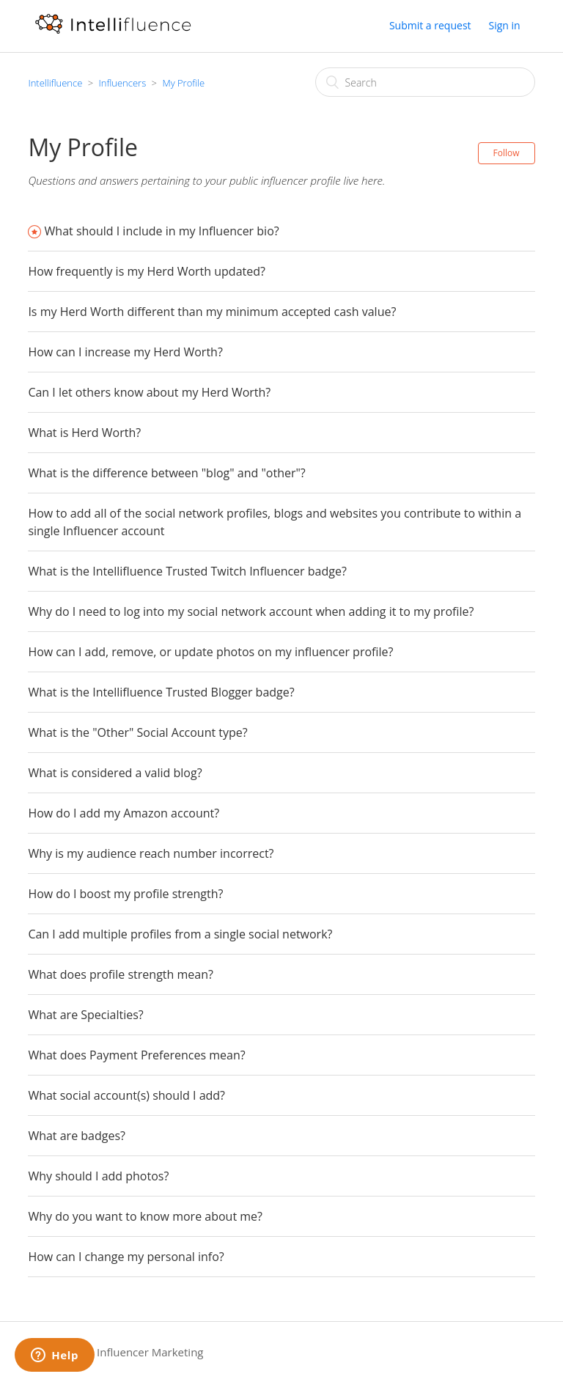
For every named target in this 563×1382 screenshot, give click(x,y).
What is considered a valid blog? (115, 773)
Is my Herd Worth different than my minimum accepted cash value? (212, 312)
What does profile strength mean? (120, 974)
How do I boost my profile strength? (125, 894)
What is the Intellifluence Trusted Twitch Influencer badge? (187, 571)
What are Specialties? (85, 1015)
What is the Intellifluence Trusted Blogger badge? (161, 692)
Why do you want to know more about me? (145, 1216)
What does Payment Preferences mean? (136, 1055)
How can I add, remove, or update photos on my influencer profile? (210, 652)
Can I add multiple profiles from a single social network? (180, 934)
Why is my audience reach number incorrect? (150, 853)
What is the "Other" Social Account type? (137, 732)
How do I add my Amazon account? (123, 813)
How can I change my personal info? (126, 1257)
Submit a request (430, 25)
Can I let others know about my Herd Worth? (149, 392)
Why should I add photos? (98, 1176)
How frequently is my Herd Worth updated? (146, 271)
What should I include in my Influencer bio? (162, 231)
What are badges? (76, 1136)
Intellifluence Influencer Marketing (115, 1352)
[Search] (425, 82)
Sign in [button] (504, 25)
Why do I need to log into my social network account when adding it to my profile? (251, 611)
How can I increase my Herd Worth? (125, 352)
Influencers (123, 82)
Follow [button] (506, 153)
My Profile (183, 82)
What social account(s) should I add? (126, 1095)
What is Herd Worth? (84, 432)
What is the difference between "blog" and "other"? (166, 473)
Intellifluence (55, 82)
